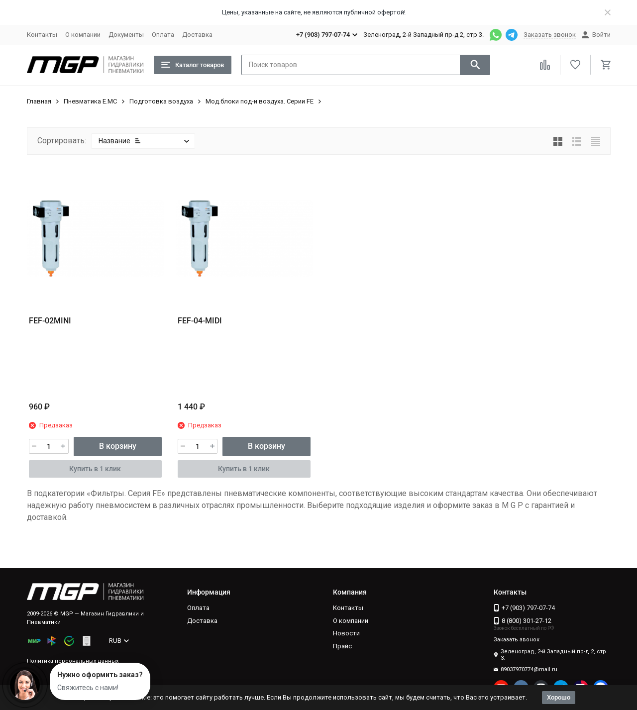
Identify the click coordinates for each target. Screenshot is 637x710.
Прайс (342, 646)
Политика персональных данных (72, 661)
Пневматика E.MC (90, 101)
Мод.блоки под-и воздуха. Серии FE (260, 101)
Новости (346, 633)
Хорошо (558, 697)
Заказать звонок (550, 34)
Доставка (197, 34)
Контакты (42, 34)
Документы (126, 34)
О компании (83, 34)
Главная (39, 101)
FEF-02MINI (50, 320)
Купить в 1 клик (95, 469)
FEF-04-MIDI (200, 320)
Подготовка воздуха (161, 101)
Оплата (163, 34)
